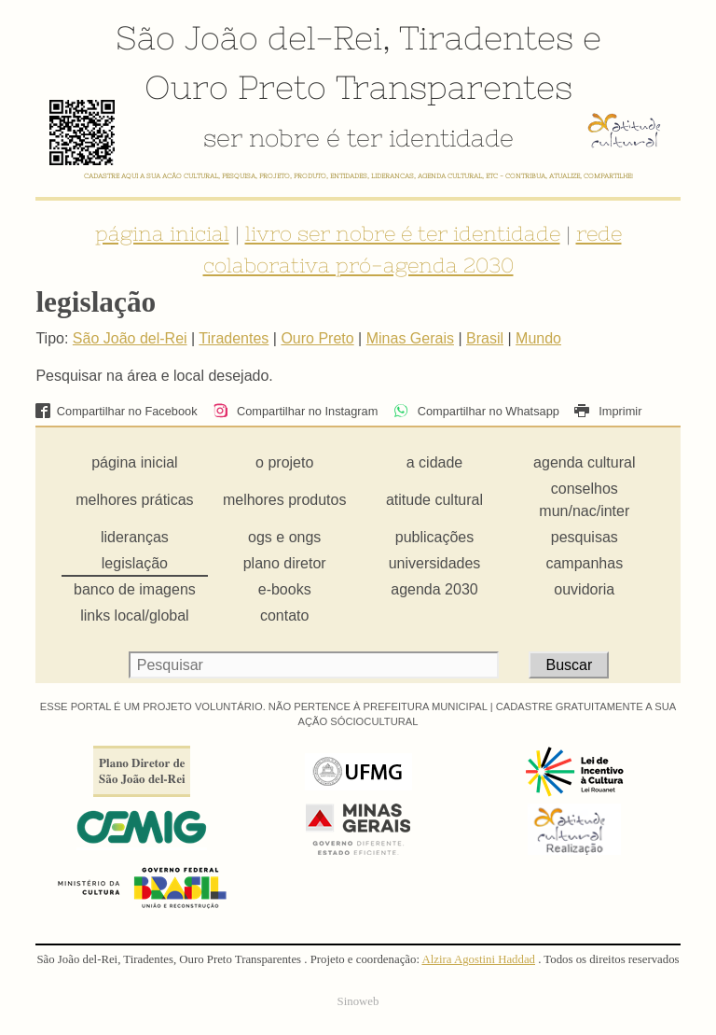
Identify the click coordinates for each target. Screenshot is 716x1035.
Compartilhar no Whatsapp (476, 411)
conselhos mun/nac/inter (584, 500)
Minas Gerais (410, 338)
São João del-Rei (249, 37)
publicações (435, 537)
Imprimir (607, 411)
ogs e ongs (284, 537)
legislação (135, 563)
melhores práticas (134, 500)
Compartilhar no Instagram (295, 411)
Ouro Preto (235, 86)
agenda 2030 (434, 589)
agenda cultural (584, 462)
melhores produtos (285, 500)
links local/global (134, 615)
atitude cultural (434, 500)
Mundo (538, 338)
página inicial (162, 233)
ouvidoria (584, 589)
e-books (284, 589)
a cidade (434, 462)
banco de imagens (135, 589)
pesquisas (584, 537)
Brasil (484, 338)
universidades (435, 563)
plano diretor (284, 563)
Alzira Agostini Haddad (478, 959)
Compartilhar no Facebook (116, 411)
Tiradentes (486, 37)
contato (284, 615)
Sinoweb (358, 1001)
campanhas (584, 563)
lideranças (135, 537)
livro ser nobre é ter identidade (402, 233)
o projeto (284, 462)
